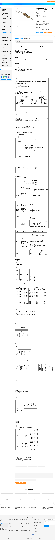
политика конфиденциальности (3, 529)
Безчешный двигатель (6, 51)
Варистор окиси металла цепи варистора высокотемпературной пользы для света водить (13, 529)
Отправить (20, 482)
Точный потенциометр (6, 40)
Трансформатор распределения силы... (6, 60)
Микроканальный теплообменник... (6, 63)
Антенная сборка (6, 58)
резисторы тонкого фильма (32, 466)
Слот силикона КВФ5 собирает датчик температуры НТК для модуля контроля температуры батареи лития (25, 525)
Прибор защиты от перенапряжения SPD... (6, 49)
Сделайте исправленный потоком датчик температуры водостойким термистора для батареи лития (25, 529)
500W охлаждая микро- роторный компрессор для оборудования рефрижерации (13, 525)
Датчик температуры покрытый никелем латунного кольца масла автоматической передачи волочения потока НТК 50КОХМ (25, 521)
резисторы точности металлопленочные (21, 466)
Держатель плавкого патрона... (6, 47)
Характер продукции (27, 38)
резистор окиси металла (41, 466)
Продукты (1, 520)
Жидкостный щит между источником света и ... (6, 16)
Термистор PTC (6, 22)
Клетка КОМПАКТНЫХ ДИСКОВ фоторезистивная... (6, 38)
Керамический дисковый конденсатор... (6, 42)
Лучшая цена (39, 32)
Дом (1, 519)
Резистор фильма (6, 32)
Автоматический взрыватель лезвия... (6, 29)
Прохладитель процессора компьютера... (6, 35)
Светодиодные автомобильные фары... (6, 65)
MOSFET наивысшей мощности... (6, 53)
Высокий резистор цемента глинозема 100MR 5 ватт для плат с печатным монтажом (33, 508)
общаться (6, 79)
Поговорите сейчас (51, 1)
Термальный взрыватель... (6, 26)
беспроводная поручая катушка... (6, 44)
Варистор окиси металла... (6, 10)
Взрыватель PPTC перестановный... (6, 24)
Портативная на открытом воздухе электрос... (6, 56)
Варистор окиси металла (12, 517)
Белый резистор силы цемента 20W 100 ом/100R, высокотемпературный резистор (47, 508)
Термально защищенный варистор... (6, 14)
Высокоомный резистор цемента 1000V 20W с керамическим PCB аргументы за (20, 508)
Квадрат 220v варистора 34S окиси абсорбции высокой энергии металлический (13, 520)
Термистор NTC (6, 18)
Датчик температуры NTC (6, 20)
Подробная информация (19, 38)
